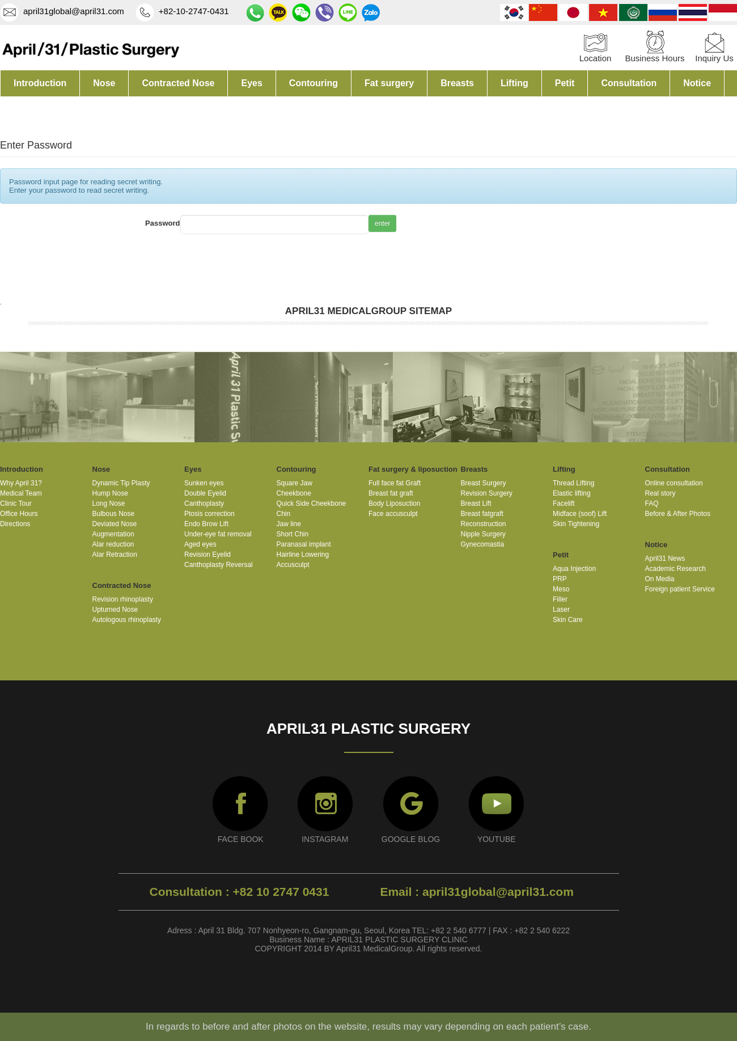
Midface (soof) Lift (580, 514)
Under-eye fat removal (218, 534)
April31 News (665, 558)
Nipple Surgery (483, 534)
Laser (561, 609)
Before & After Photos (677, 514)
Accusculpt (293, 565)
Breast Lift (476, 503)
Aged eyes (200, 544)
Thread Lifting (573, 483)
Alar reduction (113, 544)
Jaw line (289, 524)
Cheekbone (294, 493)
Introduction (40, 83)
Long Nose (108, 503)
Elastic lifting (572, 493)
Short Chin (293, 534)
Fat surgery (389, 83)
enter (382, 223)
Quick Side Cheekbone (311, 503)
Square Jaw (294, 483)
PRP (560, 579)
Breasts (457, 83)
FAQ (652, 503)
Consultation (628, 83)
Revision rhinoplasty (122, 599)
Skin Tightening (576, 524)
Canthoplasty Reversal (218, 565)
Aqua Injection (574, 569)
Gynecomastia (483, 544)
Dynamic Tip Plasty (121, 483)
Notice (697, 83)
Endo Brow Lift (206, 524)
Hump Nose (110, 493)
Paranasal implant (304, 544)
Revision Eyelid (207, 554)
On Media (660, 579)
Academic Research (675, 569)
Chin (284, 514)
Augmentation (113, 534)
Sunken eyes (203, 483)
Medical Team (21, 493)
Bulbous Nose (113, 514)
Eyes (251, 83)
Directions (15, 524)
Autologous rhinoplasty (126, 620)
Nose (104, 83)
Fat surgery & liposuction (413, 469)
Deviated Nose (114, 524)
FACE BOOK (241, 839)
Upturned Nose (115, 609)
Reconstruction (483, 524)
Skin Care (568, 620)
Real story (660, 493)
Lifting (514, 83)
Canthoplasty (204, 503)
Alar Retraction (114, 554)
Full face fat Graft (395, 483)
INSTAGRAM (325, 839)
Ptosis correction (209, 514)
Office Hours (18, 514)
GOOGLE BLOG (411, 839)
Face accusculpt (393, 514)
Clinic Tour (16, 503)
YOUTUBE (496, 839)
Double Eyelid (205, 493)
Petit (565, 83)
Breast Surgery (483, 483)
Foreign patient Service (680, 589)
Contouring (313, 83)
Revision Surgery (486, 493)
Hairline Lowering (303, 554)
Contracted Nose (178, 83)
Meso (561, 589)
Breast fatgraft (482, 514)
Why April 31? (21, 483)
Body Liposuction (394, 503)
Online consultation (674, 483)
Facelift (564, 503)
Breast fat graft (391, 493)
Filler (560, 599)
